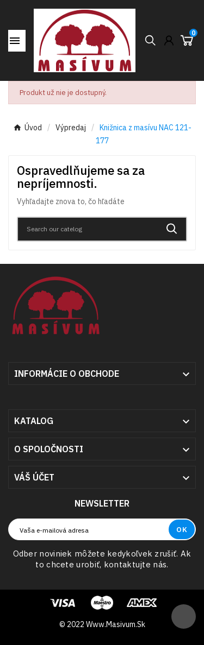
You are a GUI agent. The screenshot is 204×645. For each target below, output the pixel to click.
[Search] (88, 229)
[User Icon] (169, 40)
